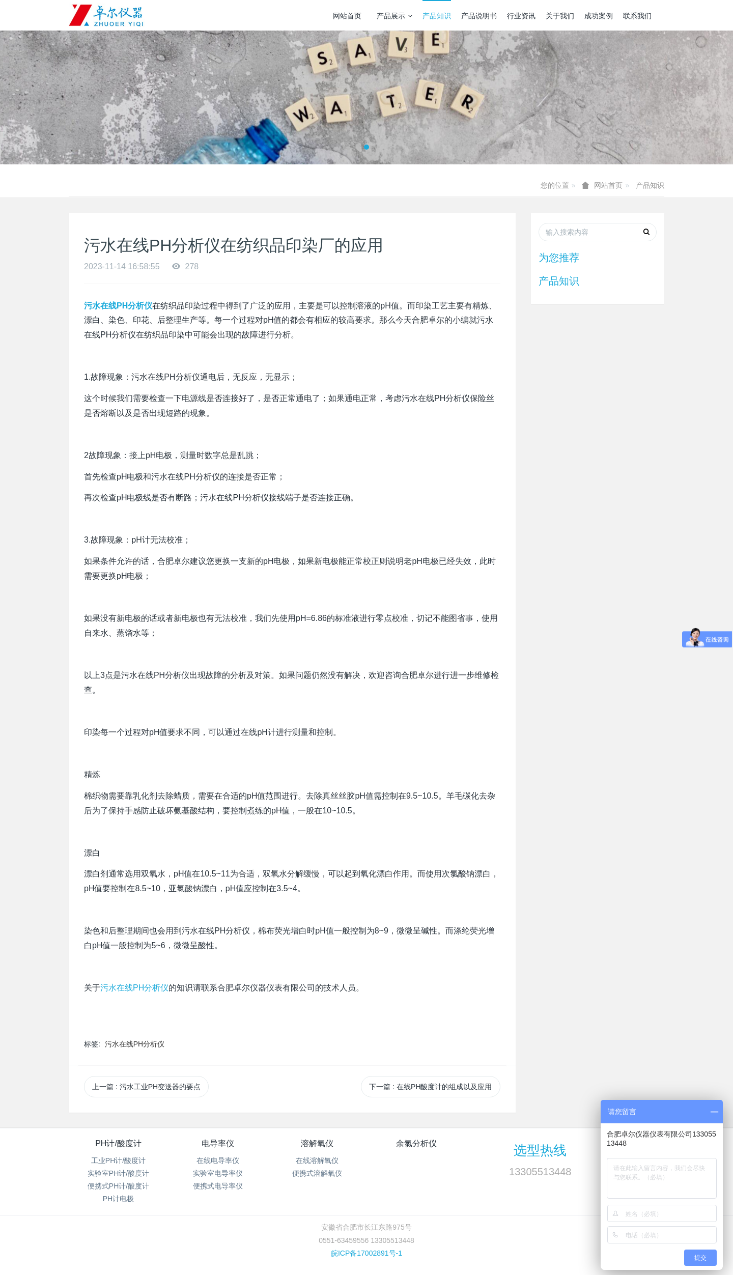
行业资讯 (521, 16)
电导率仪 (218, 1143)
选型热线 (540, 1150)
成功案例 (598, 16)
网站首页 (347, 16)
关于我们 (560, 16)
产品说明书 (479, 16)
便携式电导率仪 (218, 1186)
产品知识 (436, 16)
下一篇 (430, 1087)
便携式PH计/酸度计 (118, 1186)
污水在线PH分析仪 (134, 1044)
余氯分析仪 (416, 1143)
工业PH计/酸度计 (118, 1160)
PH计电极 (118, 1199)
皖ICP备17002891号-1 (366, 1253)
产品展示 (394, 16)
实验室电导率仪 (218, 1173)
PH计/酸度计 (118, 1143)
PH (134, 987)
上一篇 (146, 1087)
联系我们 (637, 16)
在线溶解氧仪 (317, 1160)
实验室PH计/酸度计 (118, 1173)
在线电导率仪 (217, 1160)
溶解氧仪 (317, 1143)
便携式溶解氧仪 (317, 1173)
